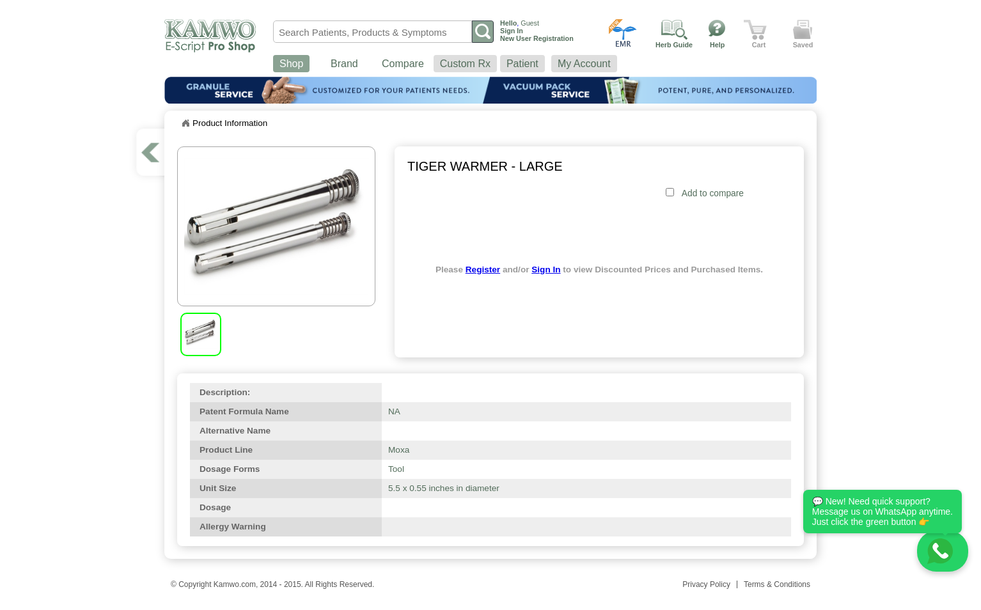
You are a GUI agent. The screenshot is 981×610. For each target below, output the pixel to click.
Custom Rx (465, 63)
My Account (584, 63)
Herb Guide (674, 45)
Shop (291, 63)
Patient (522, 63)
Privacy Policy (706, 584)
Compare (403, 63)
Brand (344, 63)
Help (717, 45)
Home (185, 123)
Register (483, 269)
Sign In (545, 269)
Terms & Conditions (777, 584)
